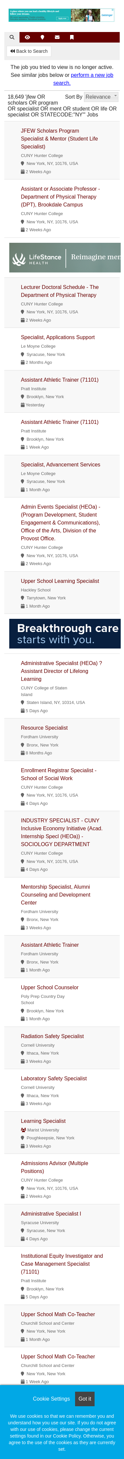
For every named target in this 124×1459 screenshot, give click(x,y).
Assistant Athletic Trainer (50, 945)
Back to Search (29, 51)
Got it (84, 1399)
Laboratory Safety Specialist (54, 1078)
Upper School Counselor (49, 987)
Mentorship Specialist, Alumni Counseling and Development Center (55, 894)
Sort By (73, 97)
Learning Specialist (43, 1121)
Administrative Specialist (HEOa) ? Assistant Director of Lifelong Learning (61, 671)
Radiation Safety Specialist (52, 1036)
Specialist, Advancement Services (60, 464)
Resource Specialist (44, 728)
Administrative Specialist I (51, 1214)
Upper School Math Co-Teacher (58, 1314)
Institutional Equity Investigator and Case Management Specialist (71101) (62, 1264)
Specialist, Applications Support (58, 337)
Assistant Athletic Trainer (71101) (60, 380)
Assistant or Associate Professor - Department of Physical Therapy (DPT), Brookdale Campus (60, 196)
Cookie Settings (51, 1399)
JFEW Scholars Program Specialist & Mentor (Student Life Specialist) (59, 138)
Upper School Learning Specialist (60, 581)
